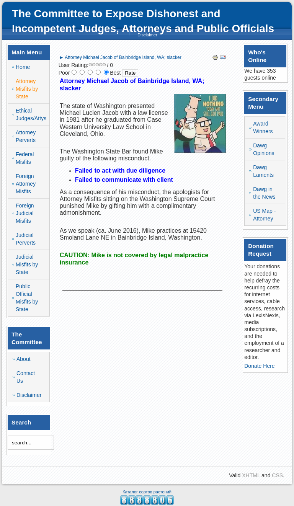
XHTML (251, 475)
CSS (277, 475)
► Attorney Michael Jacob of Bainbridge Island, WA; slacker (120, 57)
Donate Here (259, 366)
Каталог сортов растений (147, 492)
